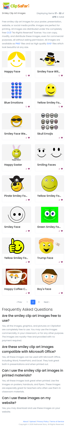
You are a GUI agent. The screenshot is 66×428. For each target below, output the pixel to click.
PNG (18, 43)
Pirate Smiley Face (16, 196)
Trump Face (45, 258)
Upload (33, 421)
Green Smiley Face (49, 227)
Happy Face (12, 71)
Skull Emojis (45, 134)
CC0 (9, 32)
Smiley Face (12, 227)
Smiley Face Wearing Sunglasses (26, 134)
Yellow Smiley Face (50, 102)
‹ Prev (19, 302)
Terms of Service (57, 421)
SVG (49, 43)
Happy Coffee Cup (16, 289)
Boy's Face (44, 289)
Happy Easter (13, 165)
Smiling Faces (46, 165)
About (25, 421)
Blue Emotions (13, 102)
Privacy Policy (43, 421)
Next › (47, 302)
